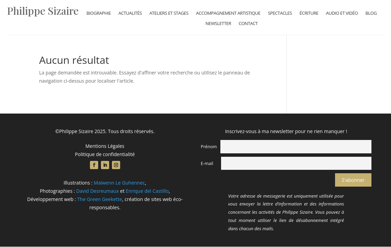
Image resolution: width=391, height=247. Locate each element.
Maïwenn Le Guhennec (119, 182)
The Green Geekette (99, 199)
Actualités (130, 13)
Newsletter (218, 23)
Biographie (99, 13)
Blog (371, 13)
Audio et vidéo (342, 13)
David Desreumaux (97, 191)
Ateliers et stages (168, 13)
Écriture (308, 13)
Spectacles (280, 13)
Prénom (209, 147)
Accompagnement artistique (228, 13)
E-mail (207, 163)
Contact (248, 23)
